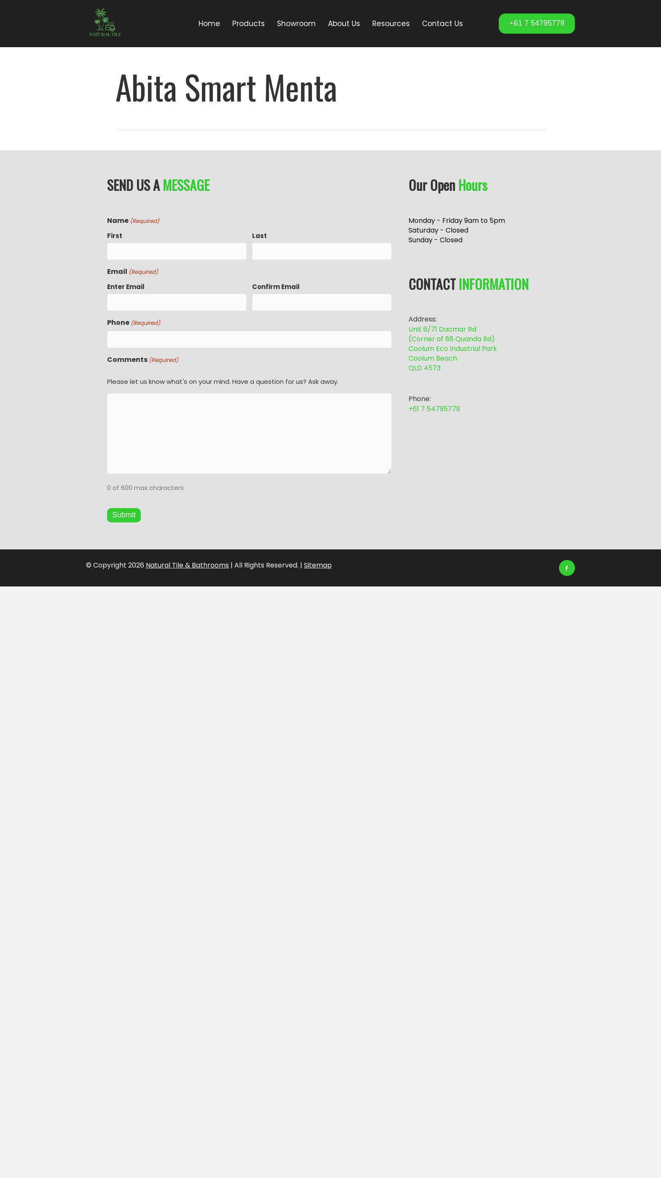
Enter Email (126, 286)
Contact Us (442, 24)
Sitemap (318, 563)
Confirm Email (276, 286)
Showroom (296, 24)
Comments (142, 357)
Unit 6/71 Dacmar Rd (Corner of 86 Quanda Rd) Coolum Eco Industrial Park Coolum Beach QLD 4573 (452, 348)
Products (248, 24)
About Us (344, 24)
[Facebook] (567, 566)
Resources (391, 24)
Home (209, 24)
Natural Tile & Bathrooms (187, 563)
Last (259, 235)
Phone (133, 321)
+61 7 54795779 (434, 409)
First (114, 235)
